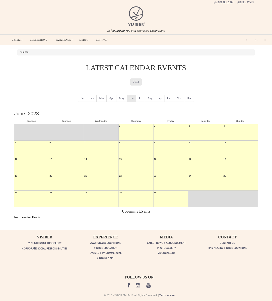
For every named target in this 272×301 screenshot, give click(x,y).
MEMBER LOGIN (223, 2)
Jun (132, 98)
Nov (179, 98)
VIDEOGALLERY (166, 253)
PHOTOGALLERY (166, 248)
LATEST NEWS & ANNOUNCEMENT (166, 243)
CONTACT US (227, 243)
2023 (136, 81)
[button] (136, 15)
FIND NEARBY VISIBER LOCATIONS (227, 248)
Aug (149, 98)
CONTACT (102, 39)
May (121, 98)
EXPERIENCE (64, 39)
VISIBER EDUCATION (105, 248)
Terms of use (167, 295)
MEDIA (84, 39)
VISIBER (17, 39)
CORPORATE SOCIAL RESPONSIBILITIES (44, 248)
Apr (111, 98)
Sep (160, 98)
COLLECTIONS (39, 39)
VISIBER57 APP (105, 258)
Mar (101, 98)
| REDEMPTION (245, 2)
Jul (140, 98)
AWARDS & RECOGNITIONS (105, 243)
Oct (169, 98)
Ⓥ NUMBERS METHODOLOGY (44, 243)
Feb (92, 98)
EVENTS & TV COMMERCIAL (105, 253)
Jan (82, 98)
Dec (189, 98)
